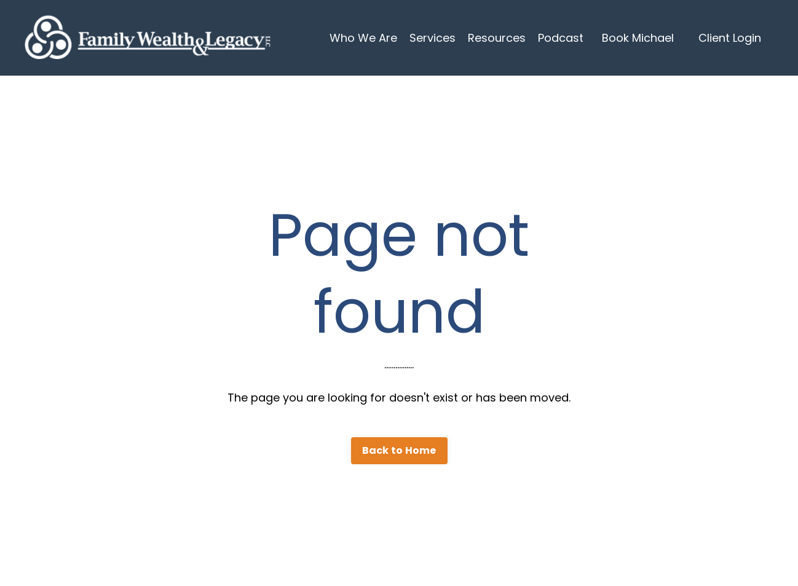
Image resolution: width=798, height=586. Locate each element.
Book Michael (638, 38)
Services (432, 38)
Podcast (560, 38)
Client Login (729, 38)
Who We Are (363, 38)
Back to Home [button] (399, 450)
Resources (497, 38)
